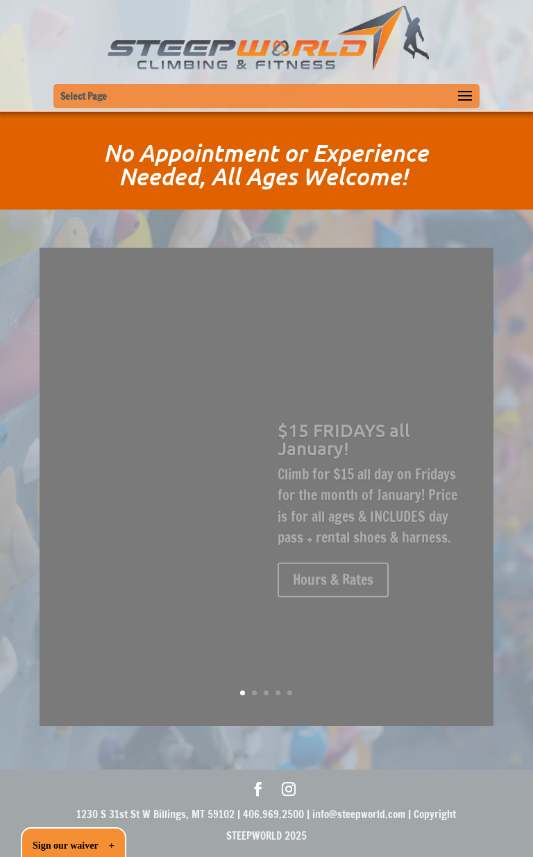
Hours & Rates (333, 584)
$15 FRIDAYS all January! (344, 443)
